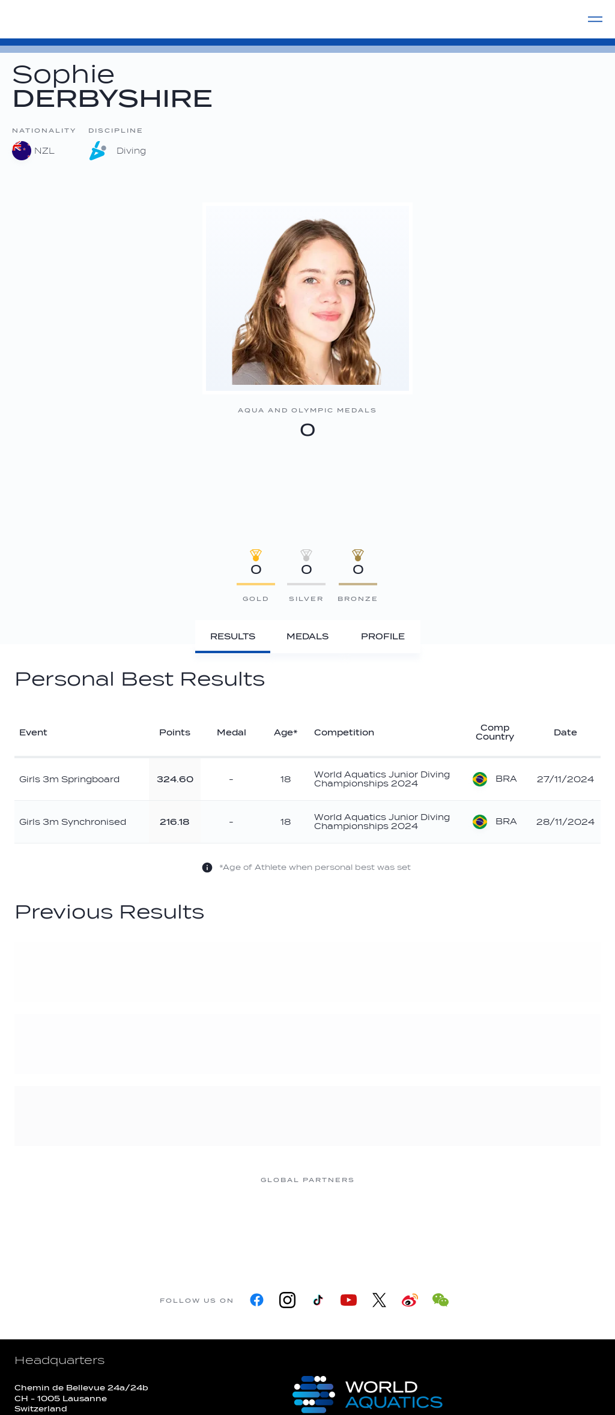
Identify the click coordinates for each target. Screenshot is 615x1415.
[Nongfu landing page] (259, 1225)
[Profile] (382, 636)
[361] (67, 1225)
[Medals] (307, 636)
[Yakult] (548, 1225)
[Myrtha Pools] (163, 1225)
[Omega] (356, 1225)
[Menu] (595, 19)
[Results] (232, 636)
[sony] (452, 1225)
